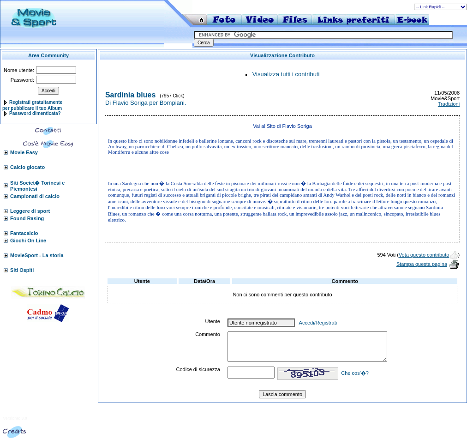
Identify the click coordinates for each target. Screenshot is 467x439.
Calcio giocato (27, 167)
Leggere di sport (30, 211)
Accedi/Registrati (318, 322)
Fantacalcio (24, 233)
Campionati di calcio (35, 196)
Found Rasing (27, 218)
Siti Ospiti (22, 270)
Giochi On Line (28, 240)
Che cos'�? (355, 373)
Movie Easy (24, 152)
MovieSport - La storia (37, 255)
